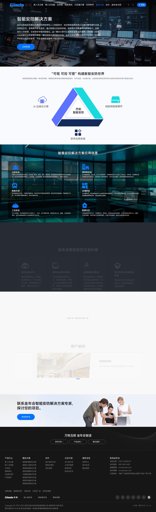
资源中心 (85, 462)
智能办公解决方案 (29, 465)
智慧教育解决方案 (29, 462)
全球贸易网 (46, 491)
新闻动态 (68, 468)
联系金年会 (26, 417)
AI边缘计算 (79, 5)
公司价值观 (69, 465)
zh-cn (149, 506)
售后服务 (97, 442)
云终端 (60, 5)
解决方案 (100, 5)
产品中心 (9, 458)
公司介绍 (69, 458)
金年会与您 (116, 5)
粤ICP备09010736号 (12, 508)
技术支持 (85, 465)
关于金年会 (69, 462)
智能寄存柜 (17, 491)
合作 (108, 5)
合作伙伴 (59, 442)
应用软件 (90, 5)
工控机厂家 (36, 491)
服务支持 (86, 458)
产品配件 (8, 477)
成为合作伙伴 (50, 462)
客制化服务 (49, 465)
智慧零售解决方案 (29, 471)
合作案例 (48, 468)
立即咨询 (26, 47)
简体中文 (141, 506)
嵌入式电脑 (50, 5)
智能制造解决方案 (29, 468)
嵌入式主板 (38, 5)
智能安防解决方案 (29, 483)
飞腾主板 (27, 491)
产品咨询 (78, 442)
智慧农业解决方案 (29, 480)
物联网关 (69, 5)
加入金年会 (28, 497)
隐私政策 (56, 497)
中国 (135, 506)
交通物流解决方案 (29, 474)
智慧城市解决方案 (29, 477)
